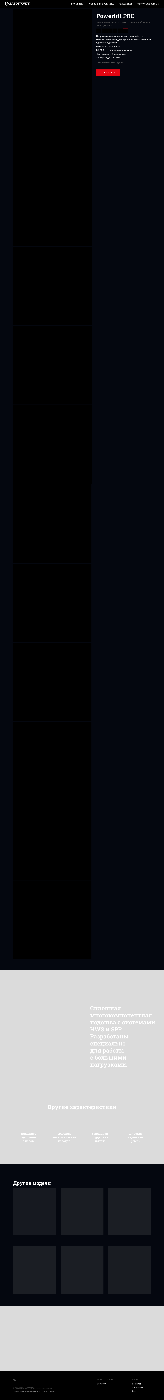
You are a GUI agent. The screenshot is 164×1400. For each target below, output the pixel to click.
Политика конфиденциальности (25, 1391)
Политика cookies (48, 1391)
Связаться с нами (148, 4)
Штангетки (77, 4)
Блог (134, 1391)
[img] (104, 31)
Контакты (136, 1384)
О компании (137, 1387)
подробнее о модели (110, 62)
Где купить (126, 4)
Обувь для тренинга (101, 4)
